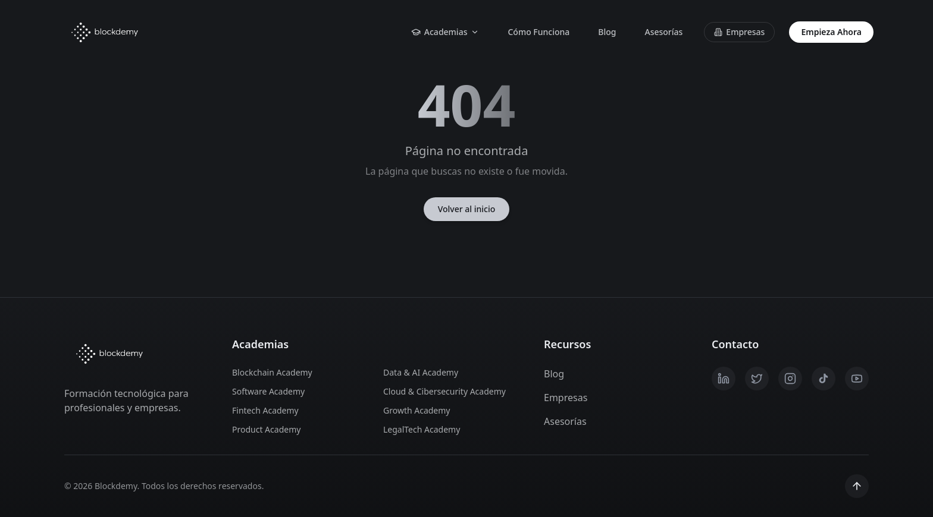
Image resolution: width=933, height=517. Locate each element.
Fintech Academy (265, 410)
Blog (607, 31)
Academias (445, 31)
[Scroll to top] (857, 486)
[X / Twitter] (757, 378)
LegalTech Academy (421, 429)
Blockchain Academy (272, 372)
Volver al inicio (467, 209)
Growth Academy (416, 410)
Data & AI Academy (420, 372)
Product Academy (266, 429)
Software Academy (268, 391)
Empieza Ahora (831, 31)
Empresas (739, 31)
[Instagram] (790, 378)
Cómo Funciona (538, 31)
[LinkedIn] (723, 378)
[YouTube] (857, 378)
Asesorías (663, 31)
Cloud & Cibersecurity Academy (444, 391)
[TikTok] (823, 378)
